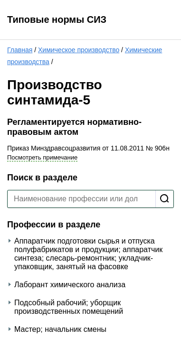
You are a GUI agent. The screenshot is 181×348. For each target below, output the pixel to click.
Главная (19, 50)
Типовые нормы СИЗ (56, 19)
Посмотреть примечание (42, 157)
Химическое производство (78, 50)
